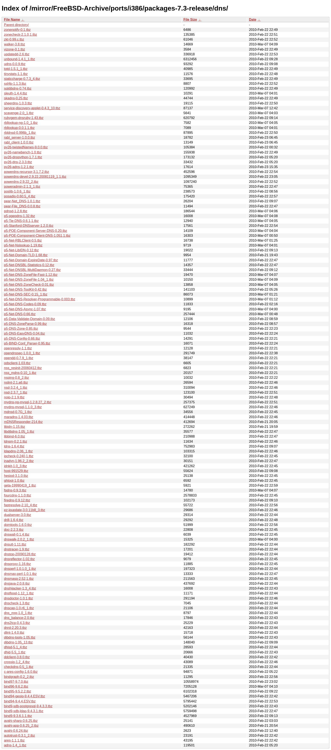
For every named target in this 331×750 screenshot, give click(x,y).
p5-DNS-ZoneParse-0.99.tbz (25, 324)
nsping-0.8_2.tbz (16, 377)
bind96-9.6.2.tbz (16, 686)
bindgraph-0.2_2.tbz (19, 677)
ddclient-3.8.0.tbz (17, 657)
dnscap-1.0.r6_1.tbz (19, 608)
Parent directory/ (16, 25)
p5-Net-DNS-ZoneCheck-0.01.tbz (29, 284)
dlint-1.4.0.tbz (14, 632)
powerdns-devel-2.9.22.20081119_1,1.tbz (35, 176)
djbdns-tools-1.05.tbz (19, 637)
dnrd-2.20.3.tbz (15, 628)
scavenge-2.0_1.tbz (19, 113)
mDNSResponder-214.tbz (23, 422)
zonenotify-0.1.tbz (17, 29)
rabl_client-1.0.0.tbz (19, 142)
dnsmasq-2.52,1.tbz (19, 578)
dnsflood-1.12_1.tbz (19, 593)
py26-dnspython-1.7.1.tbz (23, 157)
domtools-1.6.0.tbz (18, 525)
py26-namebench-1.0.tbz (22, 152)
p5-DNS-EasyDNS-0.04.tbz (24, 333)
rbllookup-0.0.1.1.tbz (19, 128)
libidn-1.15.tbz (14, 426)
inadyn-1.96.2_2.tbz (19, 461)
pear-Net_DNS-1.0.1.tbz (22, 201)
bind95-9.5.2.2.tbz (17, 691)
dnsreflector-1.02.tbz (19, 559)
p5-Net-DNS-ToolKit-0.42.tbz (25, 289)
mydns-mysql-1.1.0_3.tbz (23, 407)
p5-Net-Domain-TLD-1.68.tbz (25, 255)
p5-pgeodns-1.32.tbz (19, 216)
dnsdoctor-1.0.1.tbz (18, 598)
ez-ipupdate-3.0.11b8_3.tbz (24, 510)
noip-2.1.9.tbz (14, 397)
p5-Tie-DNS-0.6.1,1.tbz (21, 221)
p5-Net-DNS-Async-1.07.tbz (25, 309)
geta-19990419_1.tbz (20, 485)
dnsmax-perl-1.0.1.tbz (20, 574)
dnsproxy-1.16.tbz (17, 564)
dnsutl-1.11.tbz (15, 544)
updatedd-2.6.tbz (16, 54)
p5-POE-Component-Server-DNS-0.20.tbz (35, 231)
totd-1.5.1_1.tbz (15, 69)
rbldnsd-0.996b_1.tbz (20, 132)
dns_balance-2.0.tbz (19, 618)
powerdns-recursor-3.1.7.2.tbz (26, 172)
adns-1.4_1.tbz (15, 745)
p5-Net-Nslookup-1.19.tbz (23, 245)
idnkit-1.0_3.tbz (15, 466)
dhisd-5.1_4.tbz (15, 647)
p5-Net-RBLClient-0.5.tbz (23, 240)
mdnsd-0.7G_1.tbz (18, 412)
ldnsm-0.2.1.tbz (15, 441)
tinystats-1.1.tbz (16, 74)
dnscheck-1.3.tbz (17, 603)
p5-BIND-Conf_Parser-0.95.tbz (27, 343)
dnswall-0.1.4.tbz (16, 534)
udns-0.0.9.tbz (14, 64)
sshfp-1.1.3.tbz (15, 83)
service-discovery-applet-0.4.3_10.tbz (32, 108)
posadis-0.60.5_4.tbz (19, 196)
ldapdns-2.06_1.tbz (18, 451)
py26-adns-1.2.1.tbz (19, 167)
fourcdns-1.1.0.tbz (17, 495)
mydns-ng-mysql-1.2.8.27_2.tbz (27, 402)
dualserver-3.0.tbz (17, 515)
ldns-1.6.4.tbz (14, 446)
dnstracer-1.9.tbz (16, 549)
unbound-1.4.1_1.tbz (19, 59)
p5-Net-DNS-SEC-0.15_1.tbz (25, 294)
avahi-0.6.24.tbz (16, 730)
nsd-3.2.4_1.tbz (15, 387)
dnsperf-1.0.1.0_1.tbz (20, 569)
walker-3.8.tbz (14, 44)
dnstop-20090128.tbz (20, 554)
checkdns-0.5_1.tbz (18, 667)
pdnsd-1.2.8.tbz (15, 211)
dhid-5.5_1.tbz (14, 652)
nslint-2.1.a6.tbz (16, 382)
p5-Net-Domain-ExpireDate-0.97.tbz (31, 260)
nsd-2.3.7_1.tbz (15, 392)
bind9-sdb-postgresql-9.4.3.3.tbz (28, 706)
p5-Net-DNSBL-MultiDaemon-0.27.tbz (32, 270)
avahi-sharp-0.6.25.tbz (21, 721)
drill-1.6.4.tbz (13, 520)
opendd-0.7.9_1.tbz (18, 358)
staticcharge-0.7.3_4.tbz (22, 79)
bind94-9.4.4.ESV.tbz (20, 701)
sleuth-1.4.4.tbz (15, 93)
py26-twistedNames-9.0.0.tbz (26, 147)
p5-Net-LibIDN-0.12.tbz (21, 250)
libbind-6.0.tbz (14, 436)
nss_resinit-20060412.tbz (23, 368)
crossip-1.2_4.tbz (17, 662)
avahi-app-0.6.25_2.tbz (21, 725)
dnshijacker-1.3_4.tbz (20, 588)
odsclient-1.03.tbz (17, 363)
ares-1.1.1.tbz (14, 740)
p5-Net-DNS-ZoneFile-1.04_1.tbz (29, 279)
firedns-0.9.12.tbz (17, 500)
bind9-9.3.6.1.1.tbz (18, 716)
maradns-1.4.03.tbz (18, 417)
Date (252, 19)
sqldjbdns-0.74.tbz (17, 88)
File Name (12, 19)
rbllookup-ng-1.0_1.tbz (21, 123)
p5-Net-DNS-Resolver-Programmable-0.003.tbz (39, 299)
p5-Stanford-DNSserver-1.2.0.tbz (28, 225)
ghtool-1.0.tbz (14, 480)
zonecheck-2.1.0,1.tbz (20, 34)
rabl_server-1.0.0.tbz (19, 137)
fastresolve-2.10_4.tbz (20, 505)
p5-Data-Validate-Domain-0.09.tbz (29, 319)
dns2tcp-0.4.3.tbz (17, 623)
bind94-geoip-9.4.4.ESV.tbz (24, 696)
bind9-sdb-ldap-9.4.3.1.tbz (23, 711)
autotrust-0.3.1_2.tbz (19, 735)
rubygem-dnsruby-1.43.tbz (23, 118)
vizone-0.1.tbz (14, 49)
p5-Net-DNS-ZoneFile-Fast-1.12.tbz (30, 274)
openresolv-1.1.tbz (18, 348)
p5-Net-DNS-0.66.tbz (19, 314)
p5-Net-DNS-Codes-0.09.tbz (25, 304)
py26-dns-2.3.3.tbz (18, 162)
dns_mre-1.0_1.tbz (18, 613)
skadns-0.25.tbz (16, 98)
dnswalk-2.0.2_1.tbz (19, 539)
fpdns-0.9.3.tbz (15, 490)
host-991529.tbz (16, 471)
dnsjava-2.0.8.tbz (17, 583)
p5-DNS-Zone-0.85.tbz (21, 328)
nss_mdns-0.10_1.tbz (20, 373)
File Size (190, 19)
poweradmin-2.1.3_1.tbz (22, 186)
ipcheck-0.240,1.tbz (18, 456)
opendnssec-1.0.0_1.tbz (22, 353)
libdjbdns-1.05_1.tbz (19, 431)
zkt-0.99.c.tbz (14, 39)
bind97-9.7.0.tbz (16, 681)
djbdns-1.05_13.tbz (18, 642)
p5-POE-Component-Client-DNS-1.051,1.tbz (37, 235)
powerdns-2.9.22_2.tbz (21, 181)
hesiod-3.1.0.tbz (16, 476)
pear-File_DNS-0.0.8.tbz (22, 206)
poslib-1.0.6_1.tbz (17, 191)
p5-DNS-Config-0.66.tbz (22, 338)
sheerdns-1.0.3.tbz (18, 103)
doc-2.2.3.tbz (14, 529)
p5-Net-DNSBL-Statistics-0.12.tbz (29, 265)
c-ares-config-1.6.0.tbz (21, 671)
